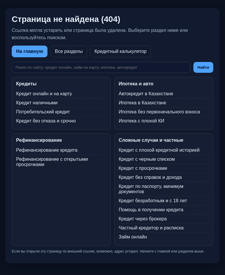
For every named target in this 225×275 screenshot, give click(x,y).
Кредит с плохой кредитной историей (159, 150)
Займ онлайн (133, 236)
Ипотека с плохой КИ (141, 120)
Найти (203, 67)
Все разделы (69, 51)
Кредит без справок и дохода (150, 177)
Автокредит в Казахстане (146, 93)
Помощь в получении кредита (151, 209)
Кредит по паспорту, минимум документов (151, 189)
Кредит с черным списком (147, 159)
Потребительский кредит (43, 111)
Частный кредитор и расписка (151, 227)
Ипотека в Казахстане (142, 102)
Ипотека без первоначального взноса (159, 111)
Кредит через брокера (143, 218)
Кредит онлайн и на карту (44, 93)
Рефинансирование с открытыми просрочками (52, 162)
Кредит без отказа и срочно (46, 120)
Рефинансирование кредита (46, 150)
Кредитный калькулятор (120, 51)
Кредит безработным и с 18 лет (153, 200)
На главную (29, 51)
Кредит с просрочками (143, 168)
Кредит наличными (36, 102)
